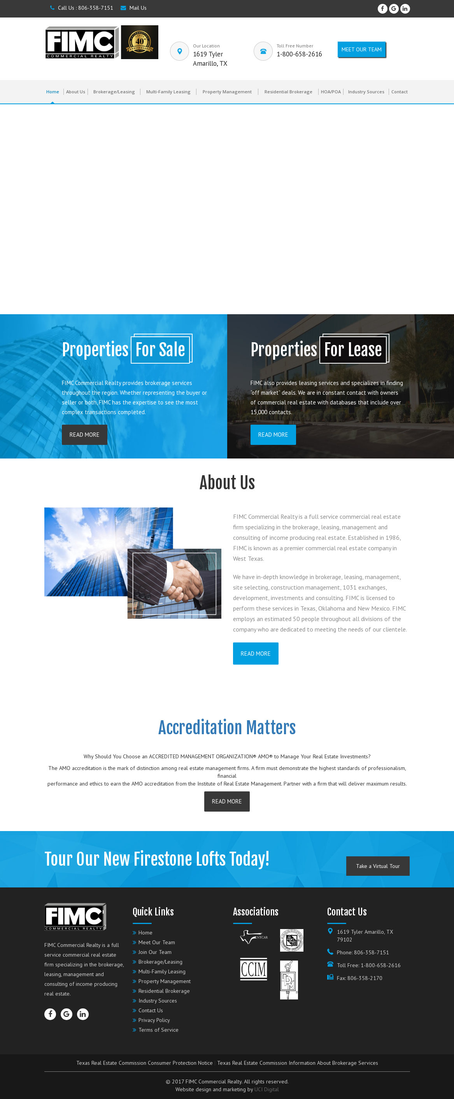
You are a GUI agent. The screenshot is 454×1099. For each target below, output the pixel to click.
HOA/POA (331, 91)
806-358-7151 (95, 7)
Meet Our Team (156, 942)
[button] (12, 209)
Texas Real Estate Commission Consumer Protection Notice (144, 1062)
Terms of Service (158, 1029)
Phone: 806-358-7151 (363, 952)
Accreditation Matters (227, 728)
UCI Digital (266, 1089)
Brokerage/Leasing (114, 91)
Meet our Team (362, 49)
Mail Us (134, 7)
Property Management (227, 91)
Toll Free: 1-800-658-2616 (369, 965)
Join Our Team (155, 952)
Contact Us (150, 1010)
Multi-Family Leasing (168, 91)
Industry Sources (366, 91)
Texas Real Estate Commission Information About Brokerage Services (297, 1062)
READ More (85, 434)
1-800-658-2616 (299, 54)
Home (52, 91)
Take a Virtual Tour (378, 866)
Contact (399, 91)
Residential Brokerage (288, 91)
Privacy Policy (154, 1020)
